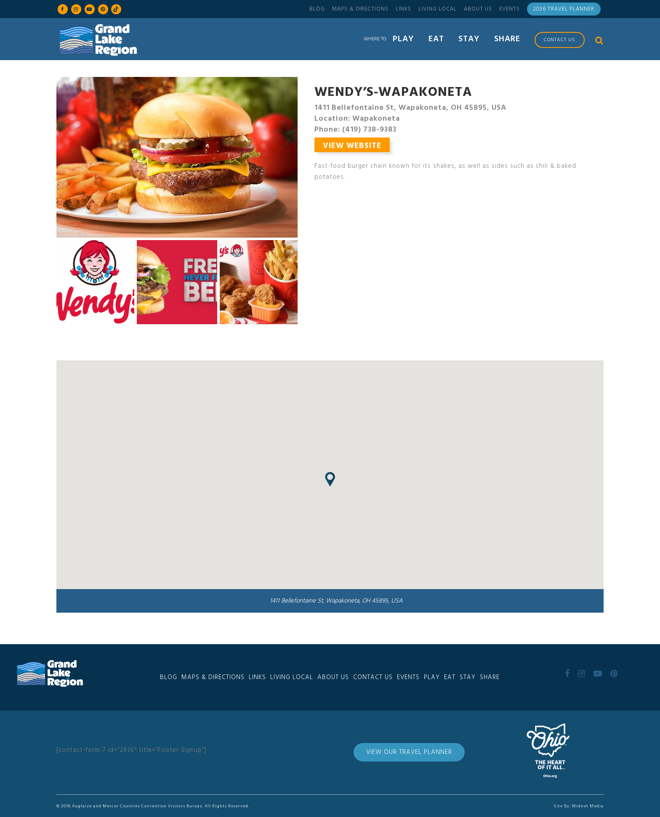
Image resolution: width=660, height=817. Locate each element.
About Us (478, 9)
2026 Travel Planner (563, 9)
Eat (449, 677)
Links (403, 9)
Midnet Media (588, 806)
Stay (468, 677)
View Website (352, 146)
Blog (317, 9)
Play (432, 677)
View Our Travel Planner (409, 752)
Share (490, 677)
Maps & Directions (360, 9)
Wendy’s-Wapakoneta (393, 92)
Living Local (437, 9)
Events (509, 9)
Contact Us (373, 677)
